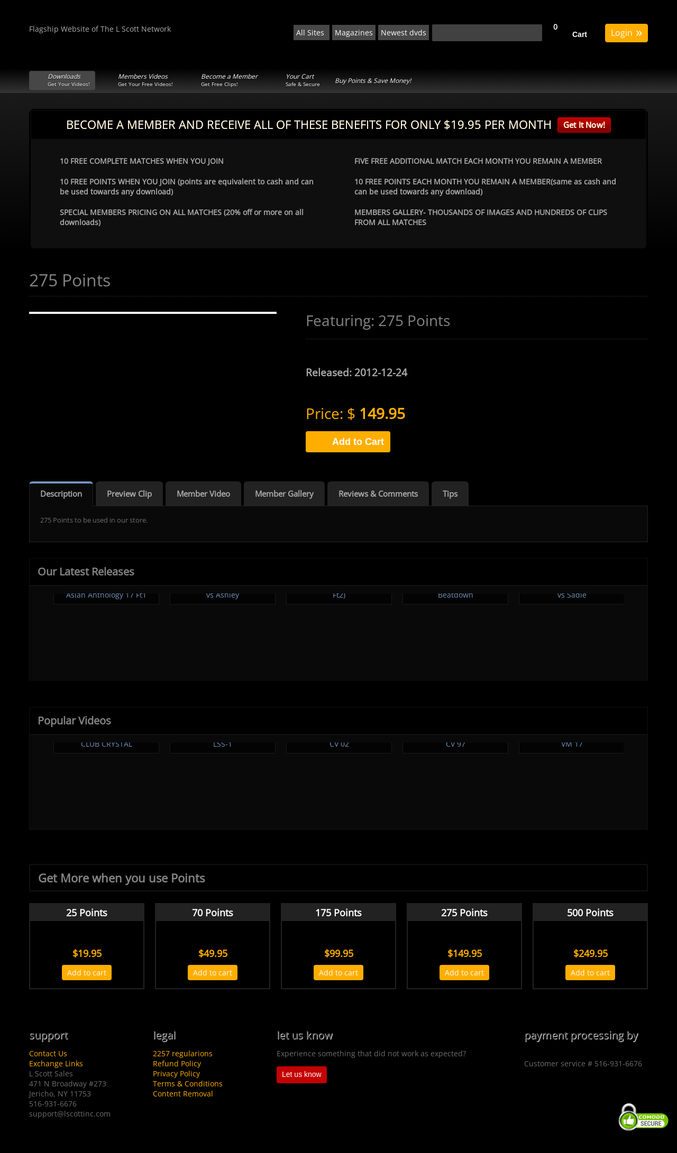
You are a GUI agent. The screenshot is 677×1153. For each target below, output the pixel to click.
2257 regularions (183, 1053)
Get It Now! (584, 124)
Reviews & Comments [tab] (378, 493)
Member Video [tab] (203, 493)
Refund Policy (177, 1063)
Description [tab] (61, 493)
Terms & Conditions (188, 1083)
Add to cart (86, 973)
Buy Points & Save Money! (373, 80)
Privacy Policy (176, 1073)
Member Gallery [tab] (284, 493)
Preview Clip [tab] (129, 493)
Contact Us (48, 1053)
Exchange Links (56, 1063)
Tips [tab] (450, 493)
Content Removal (183, 1094)
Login (626, 32)
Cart (579, 34)
